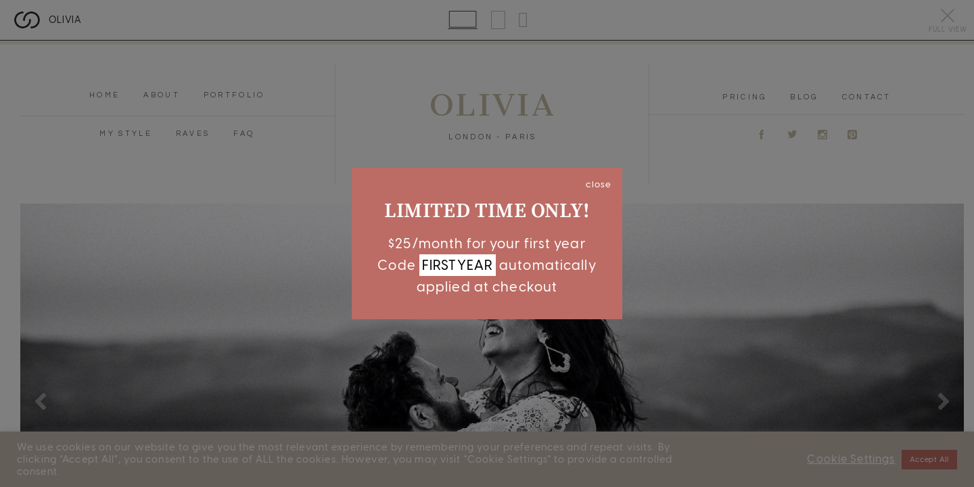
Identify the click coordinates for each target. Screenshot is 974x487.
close (598, 184)
